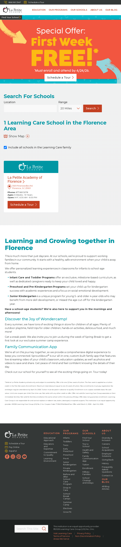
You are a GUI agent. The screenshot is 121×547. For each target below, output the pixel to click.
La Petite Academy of (25, 179)
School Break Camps (66, 496)
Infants (66, 438)
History (105, 463)
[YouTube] (24, 456)
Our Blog (112, 10)
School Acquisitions (108, 448)
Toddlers (67, 441)
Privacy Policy (84, 533)
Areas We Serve (61, 539)
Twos (65, 445)
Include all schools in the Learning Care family (37, 147)
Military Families (86, 473)
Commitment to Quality (50, 453)
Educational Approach (49, 439)
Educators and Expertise (49, 446)
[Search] (44, 529)
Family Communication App (90, 458)
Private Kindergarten (69, 469)
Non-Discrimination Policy (88, 536)
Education (40, 10)
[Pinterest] (18, 456)
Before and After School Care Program (68, 479)
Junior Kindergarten (69, 463)
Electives (67, 508)
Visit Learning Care (62, 533)
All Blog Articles (105, 487)
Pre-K (66, 458)
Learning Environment (50, 459)
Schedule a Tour (34, 2)
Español (13, 451)
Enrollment (87, 468)
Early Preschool (68, 450)
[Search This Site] (31, 529)
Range (62, 102)
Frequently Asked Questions (107, 469)
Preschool (68, 455)
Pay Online (14, 447)
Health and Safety (87, 451)
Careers (106, 444)
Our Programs (59, 10)
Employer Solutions (106, 454)
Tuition (85, 464)
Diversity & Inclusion (107, 439)
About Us (96, 10)
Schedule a (60, 77)
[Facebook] (7, 456)
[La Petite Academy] (11, 10)
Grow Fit (67, 512)
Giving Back (108, 459)
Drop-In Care (67, 488)
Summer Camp (67, 503)
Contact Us (107, 475)
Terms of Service (61, 536)
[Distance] (70, 108)
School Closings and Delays (87, 480)
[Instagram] (13, 456)
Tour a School (85, 445)
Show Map (16, 136)
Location (9, 102)
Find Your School (10, 17)
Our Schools (79, 10)
